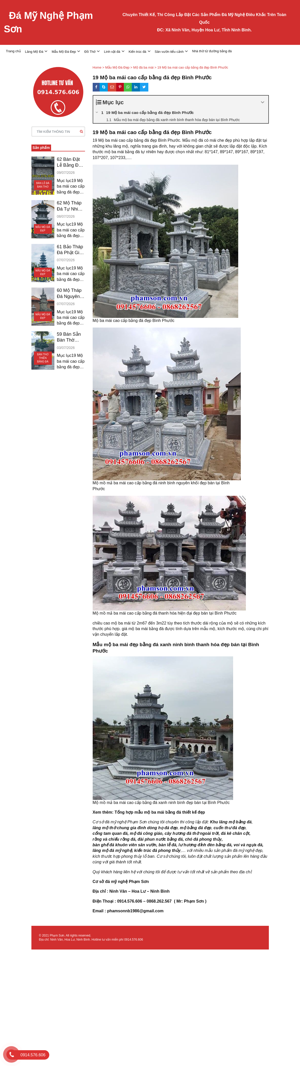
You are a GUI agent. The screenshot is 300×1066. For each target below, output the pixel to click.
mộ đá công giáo (146, 833)
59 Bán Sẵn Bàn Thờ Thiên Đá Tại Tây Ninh (70, 337)
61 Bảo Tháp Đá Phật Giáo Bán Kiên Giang (71, 250)
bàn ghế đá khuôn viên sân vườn (125, 845)
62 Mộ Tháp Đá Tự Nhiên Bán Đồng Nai (70, 206)
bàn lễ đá (167, 845)
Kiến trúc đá (137, 52)
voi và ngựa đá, (248, 845)
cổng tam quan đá (110, 833)
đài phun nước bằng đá (160, 839)
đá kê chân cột (235, 833)
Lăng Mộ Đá (34, 52)
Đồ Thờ (89, 52)
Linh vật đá (112, 52)
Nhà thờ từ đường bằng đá (212, 51)
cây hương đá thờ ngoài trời (192, 833)
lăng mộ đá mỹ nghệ (112, 850)
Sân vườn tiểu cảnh (169, 52)
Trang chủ (13, 51)
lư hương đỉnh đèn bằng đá (204, 845)
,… (183, 850)
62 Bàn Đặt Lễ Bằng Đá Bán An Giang (69, 162)
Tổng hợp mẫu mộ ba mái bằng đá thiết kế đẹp (160, 812)
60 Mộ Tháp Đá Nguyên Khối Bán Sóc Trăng (69, 294)
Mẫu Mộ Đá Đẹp (64, 52)
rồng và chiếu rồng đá (114, 839)
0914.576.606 (133, 939)
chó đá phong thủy (203, 839)
